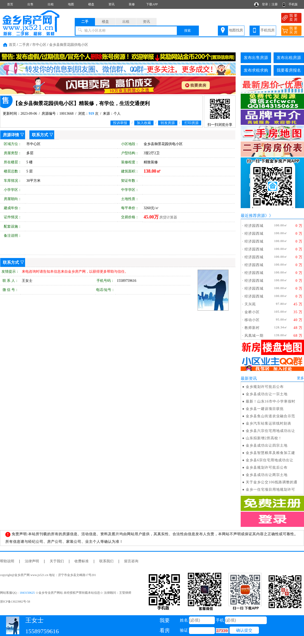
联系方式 (40, 135)
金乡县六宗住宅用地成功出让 (270, 431)
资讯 (111, 4)
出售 (30, 4)
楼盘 (91, 4)
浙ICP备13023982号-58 (15, 601)
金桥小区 (252, 312)
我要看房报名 (289, 70)
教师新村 (252, 328)
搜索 (187, 30)
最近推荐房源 (253, 215)
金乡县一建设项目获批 (265, 409)
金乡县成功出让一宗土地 (267, 394)
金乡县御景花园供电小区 (68, 45)
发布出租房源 (289, 57)
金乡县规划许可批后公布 (267, 467)
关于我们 (57, 561)
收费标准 (81, 561)
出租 (51, 4)
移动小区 (252, 320)
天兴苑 (250, 304)
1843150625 (27, 592)
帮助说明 (7, 561)
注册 (275, 4)
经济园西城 (253, 226)
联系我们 (106, 561)
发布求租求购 (256, 70)
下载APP (152, 4)
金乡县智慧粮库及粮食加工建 (270, 453)
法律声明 (32, 561)
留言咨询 (131, 561)
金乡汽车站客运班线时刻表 (268, 423)
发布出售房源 (256, 57)
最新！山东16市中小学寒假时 (270, 401)
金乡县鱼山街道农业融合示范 (270, 416)
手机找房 (267, 30)
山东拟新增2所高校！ (264, 438)
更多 (300, 378)
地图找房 (236, 30)
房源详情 (11, 135)
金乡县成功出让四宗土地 (267, 445)
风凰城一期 (253, 335)
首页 (10, 4)
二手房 (24, 45)
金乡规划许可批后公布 (265, 387)
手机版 (293, 4)
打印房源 (191, 123)
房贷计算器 (168, 217)
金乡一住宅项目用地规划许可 (270, 489)
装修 (132, 4)
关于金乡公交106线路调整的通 (271, 482)
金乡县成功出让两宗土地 (267, 475)
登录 (265, 4)
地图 (71, 4)
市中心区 (39, 45)
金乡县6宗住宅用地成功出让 (269, 460)
